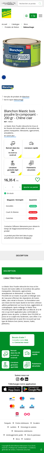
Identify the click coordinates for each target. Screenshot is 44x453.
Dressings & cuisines (28, 427)
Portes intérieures (22, 423)
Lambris (13, 427)
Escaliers (36, 423)
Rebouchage (18, 100)
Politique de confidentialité (18, 448)
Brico (18, 439)
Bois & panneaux (33, 435)
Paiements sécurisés (31, 168)
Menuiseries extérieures (23, 431)
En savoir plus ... (10, 136)
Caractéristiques (12, 278)
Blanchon (25, 97)
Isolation (27, 439)
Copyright (5, 446)
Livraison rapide (31, 148)
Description (22, 255)
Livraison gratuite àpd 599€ (12, 169)
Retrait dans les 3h (12, 151)
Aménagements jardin (14, 435)
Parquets (7, 423)
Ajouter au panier (31, 187)
